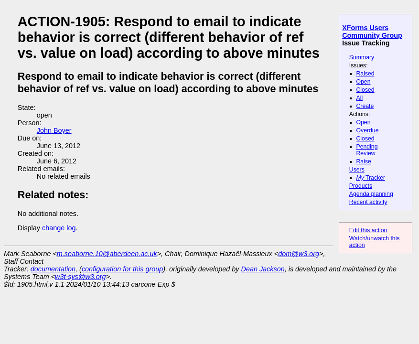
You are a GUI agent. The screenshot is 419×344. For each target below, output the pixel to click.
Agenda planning (371, 194)
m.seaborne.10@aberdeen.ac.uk (107, 254)
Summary (361, 57)
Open (363, 81)
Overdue (367, 130)
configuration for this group (122, 269)
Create (365, 106)
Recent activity (368, 202)
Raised (365, 73)
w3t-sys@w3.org (80, 276)
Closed (365, 89)
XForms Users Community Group (372, 31)
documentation (53, 269)
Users (357, 169)
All (359, 98)
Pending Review (367, 150)
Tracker (371, 177)
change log (58, 228)
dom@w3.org (298, 254)
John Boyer (54, 130)
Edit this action (368, 230)
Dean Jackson (263, 269)
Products (360, 186)
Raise (363, 161)
